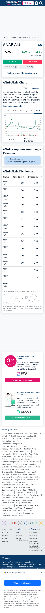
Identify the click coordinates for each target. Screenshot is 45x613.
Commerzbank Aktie (22, 459)
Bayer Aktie (6, 456)
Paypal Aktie (20, 480)
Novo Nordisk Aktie (9, 487)
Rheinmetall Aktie (20, 454)
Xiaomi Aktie (29, 498)
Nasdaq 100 (31, 436)
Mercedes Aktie (8, 477)
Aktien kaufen (17, 516)
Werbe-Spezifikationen (22, 539)
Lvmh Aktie (18, 513)
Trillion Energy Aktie (10, 451)
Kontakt (5, 532)
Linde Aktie (6, 510)
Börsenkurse (7, 433)
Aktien (13, 37)
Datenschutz (34, 535)
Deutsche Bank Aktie (19, 467)
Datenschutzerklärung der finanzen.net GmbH (20, 603)
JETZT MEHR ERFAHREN (22, 417)
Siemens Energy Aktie (10, 462)
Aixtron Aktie (7, 513)
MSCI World (6, 438)
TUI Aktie (24, 462)
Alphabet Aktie (7, 492)
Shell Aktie (6, 516)
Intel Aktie (18, 508)
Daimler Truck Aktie (19, 474)
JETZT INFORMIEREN (22, 380)
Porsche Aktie (35, 495)
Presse (4, 539)
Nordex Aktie (7, 508)
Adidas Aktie (33, 505)
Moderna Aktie (20, 482)
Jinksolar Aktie (20, 472)
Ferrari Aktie (35, 477)
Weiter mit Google (22, 583)
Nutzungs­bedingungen (34, 542)
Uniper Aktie (29, 513)
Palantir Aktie (21, 490)
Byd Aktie (5, 467)
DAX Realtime (35, 433)
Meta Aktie (23, 495)
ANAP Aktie (23, 37)
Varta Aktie (6, 500)
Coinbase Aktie (8, 490)
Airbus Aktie (20, 492)
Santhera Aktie (30, 449)
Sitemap (5, 541)
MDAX (4, 436)
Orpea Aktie (6, 441)
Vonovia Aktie (27, 500)
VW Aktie (32, 464)
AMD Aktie (32, 490)
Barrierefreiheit (35, 551)
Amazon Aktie (25, 451)
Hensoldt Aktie (7, 480)
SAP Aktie (5, 474)
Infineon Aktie (24, 487)
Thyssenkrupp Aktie (9, 495)
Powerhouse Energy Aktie (12, 444)
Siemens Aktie (7, 464)
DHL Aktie (16, 456)
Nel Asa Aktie (34, 467)
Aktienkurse (18, 433)
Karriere (5, 535)
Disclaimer (33, 539)
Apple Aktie (32, 472)
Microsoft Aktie (8, 469)
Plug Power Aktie (22, 469)
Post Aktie (17, 441)
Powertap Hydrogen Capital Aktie (15, 446)
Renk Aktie (33, 474)
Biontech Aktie (7, 472)
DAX (26, 433)
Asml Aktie (28, 510)
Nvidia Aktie (6, 454)
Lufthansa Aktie (21, 464)
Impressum (33, 532)
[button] (28, 3)
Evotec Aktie (17, 510)
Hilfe (17, 532)
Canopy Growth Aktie (10, 503)
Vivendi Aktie (7, 482)
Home (6, 37)
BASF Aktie (26, 456)
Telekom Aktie (32, 480)
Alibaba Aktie (29, 508)
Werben (19, 535)
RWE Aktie (30, 485)
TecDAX (12, 436)
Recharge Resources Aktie (12, 449)
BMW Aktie (31, 492)
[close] (41, 572)
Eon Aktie (16, 500)
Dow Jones (21, 436)
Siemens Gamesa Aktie (22, 438)
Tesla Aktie (33, 454)
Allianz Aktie (35, 462)
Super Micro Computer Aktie (13, 485)
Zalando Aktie (25, 503)
